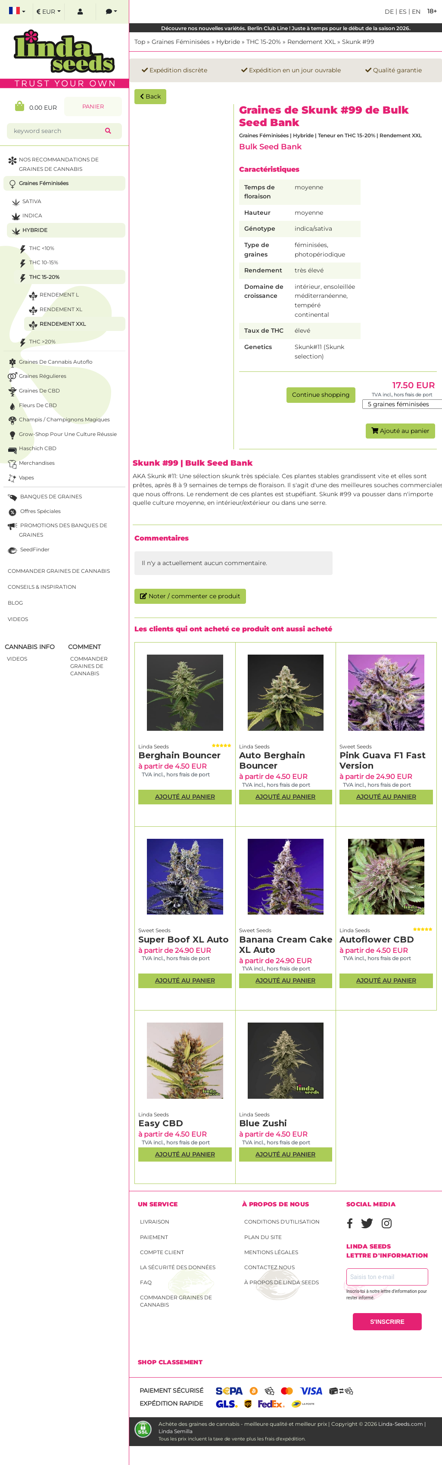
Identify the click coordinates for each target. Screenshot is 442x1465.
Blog (15, 603)
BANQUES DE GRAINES (44, 498)
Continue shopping (321, 395)
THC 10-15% (37, 263)
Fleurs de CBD (31, 406)
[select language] (17, 11)
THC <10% (35, 249)
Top (139, 42)
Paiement (154, 1237)
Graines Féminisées (181, 42)
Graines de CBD (33, 392)
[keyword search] (58, 131)
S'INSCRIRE (387, 1321)
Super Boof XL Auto (183, 939)
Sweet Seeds (355, 746)
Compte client (162, 1252)
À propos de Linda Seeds (281, 1282)
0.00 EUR (36, 106)
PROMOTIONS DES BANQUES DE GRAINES (56, 529)
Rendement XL (54, 310)
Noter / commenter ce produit (190, 596)
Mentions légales (271, 1252)
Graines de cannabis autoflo (49, 363)
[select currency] (48, 11)
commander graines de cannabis (89, 666)
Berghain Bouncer (179, 755)
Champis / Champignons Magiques (58, 421)
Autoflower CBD (376, 939)
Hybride (228, 42)
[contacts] (111, 11)
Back (150, 96)
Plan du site (263, 1237)
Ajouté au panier (400, 431)
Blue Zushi (263, 1123)
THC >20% (36, 343)
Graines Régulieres (36, 377)
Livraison (154, 1221)
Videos (18, 619)
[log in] (80, 11)
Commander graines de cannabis (176, 1301)
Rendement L (53, 296)
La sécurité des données (177, 1267)
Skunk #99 (358, 42)
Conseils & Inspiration (42, 587)
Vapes (20, 479)
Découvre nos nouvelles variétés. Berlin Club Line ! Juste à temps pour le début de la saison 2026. (286, 28)
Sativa (25, 202)
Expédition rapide (171, 1403)
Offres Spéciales (33, 512)
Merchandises (30, 464)
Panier (93, 106)
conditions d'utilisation (282, 1221)
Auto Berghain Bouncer (272, 760)
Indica (25, 217)
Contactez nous (269, 1267)
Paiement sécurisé (171, 1390)
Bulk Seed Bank (270, 146)
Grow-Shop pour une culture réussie (61, 435)
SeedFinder (28, 550)
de (389, 11)
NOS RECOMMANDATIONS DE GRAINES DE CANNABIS (52, 163)
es (402, 11)
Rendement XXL (311, 42)
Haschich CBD (31, 449)
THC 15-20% (263, 42)
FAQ (146, 1282)
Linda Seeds (153, 746)
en (415, 11)
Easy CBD (160, 1123)
